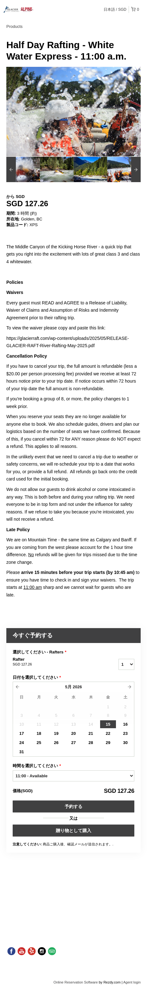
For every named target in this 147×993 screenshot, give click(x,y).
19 (56, 733)
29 (108, 742)
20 (73, 733)
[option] (23, 169)
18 (39, 733)
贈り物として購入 (73, 830)
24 (21, 742)
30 (125, 742)
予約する (73, 806)
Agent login (132, 982)
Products (14, 26)
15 (108, 724)
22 (108, 733)
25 (39, 742)
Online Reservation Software (76, 982)
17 (21, 733)
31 (21, 751)
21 (90, 733)
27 (73, 742)
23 (125, 733)
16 (125, 724)
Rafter (49, 662)
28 (90, 742)
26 (56, 742)
